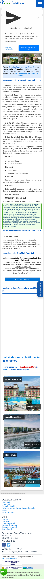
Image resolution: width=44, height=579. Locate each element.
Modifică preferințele (9, 48)
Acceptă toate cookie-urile (28, 48)
